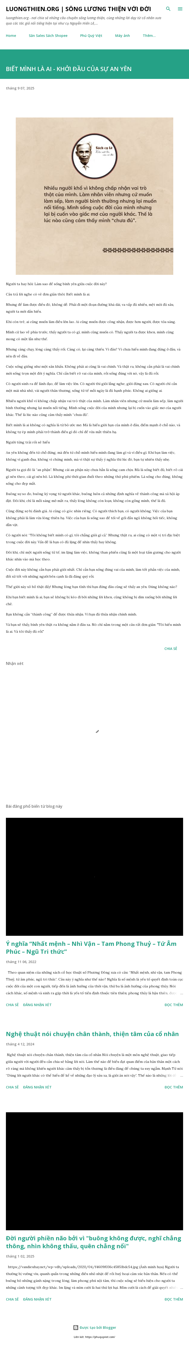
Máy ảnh (122, 35)
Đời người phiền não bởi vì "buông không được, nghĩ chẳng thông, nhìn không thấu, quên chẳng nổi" (93, 1242)
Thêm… (149, 35)
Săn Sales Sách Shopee (48, 35)
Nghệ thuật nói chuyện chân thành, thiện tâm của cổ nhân (92, 1034)
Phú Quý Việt (91, 35)
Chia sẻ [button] (170, 648)
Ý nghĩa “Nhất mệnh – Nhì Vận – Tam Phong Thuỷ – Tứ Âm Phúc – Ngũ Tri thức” (91, 947)
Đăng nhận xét (37, 1004)
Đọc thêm (174, 1004)
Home (11, 35)
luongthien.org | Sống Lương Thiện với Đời (78, 9)
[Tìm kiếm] (168, 9)
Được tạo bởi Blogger (94, 1327)
